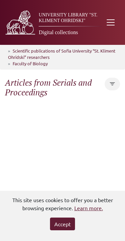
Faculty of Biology (30, 63)
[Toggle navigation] (111, 22)
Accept (62, 224)
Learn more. (88, 208)
